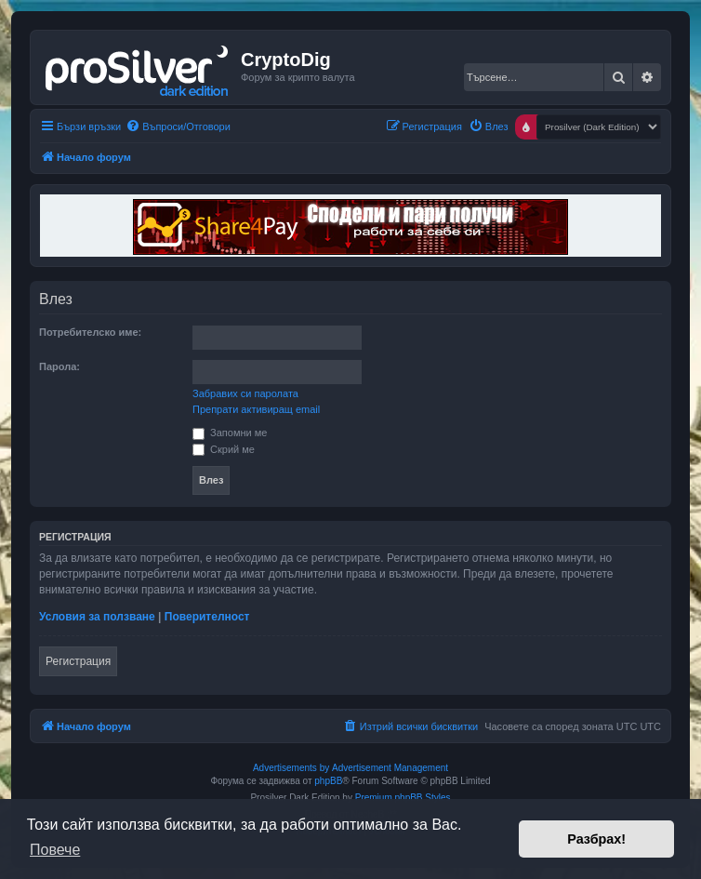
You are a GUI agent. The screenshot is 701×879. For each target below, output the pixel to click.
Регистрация (78, 661)
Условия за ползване (97, 616)
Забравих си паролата (245, 393)
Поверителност (207, 616)
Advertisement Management (390, 768)
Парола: (59, 366)
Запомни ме (229, 432)
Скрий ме (223, 449)
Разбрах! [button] (596, 839)
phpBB (328, 781)
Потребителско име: (90, 332)
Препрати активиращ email (256, 409)
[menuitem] (178, 126)
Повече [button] (55, 850)
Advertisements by (291, 768)
